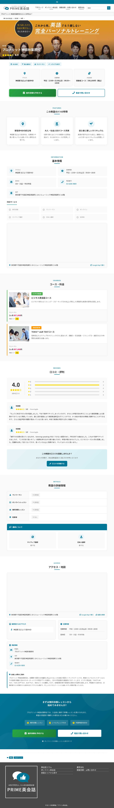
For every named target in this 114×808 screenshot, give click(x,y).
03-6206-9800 (71, 184)
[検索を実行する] (108, 8)
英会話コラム (49, 768)
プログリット (18, 758)
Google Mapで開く (97, 265)
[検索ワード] (98, 8)
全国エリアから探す (52, 779)
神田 (11, 758)
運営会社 (82, 768)
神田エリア (14, 319)
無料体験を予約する (32, 92)
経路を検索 (100, 615)
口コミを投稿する (57, 463)
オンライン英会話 (51, 773)
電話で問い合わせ (81, 92)
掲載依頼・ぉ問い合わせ (89, 773)
